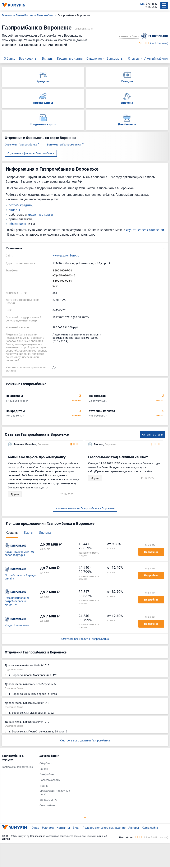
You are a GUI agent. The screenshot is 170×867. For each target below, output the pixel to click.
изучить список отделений (145, 230)
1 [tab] (85, 817)
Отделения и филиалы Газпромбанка (30, 153)
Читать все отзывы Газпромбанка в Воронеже (85, 508)
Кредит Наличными (17, 625)
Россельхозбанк (49, 780)
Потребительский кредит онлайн (20, 577)
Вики (76, 827)
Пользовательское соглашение (104, 827)
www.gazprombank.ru (66, 255)
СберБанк (45, 763)
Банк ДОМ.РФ (48, 799)
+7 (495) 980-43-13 (64, 275)
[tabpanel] (19, 762)
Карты (28, 532)
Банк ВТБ (45, 769)
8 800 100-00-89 (62, 280)
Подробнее (151, 551)
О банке (9, 58)
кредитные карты (40, 214)
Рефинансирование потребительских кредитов (17, 601)
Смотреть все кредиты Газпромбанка (85, 639)
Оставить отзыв (152, 434)
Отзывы (134, 58)
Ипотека (45, 532)
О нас (35, 827)
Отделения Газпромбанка (22, 144)
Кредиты (12, 532)
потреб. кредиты (21, 205)
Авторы (133, 827)
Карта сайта (150, 827)
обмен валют (18, 224)
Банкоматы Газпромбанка (65, 144)
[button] (85, 248)
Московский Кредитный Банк (54, 792)
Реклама (48, 827)
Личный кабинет (156, 58)
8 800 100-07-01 (62, 270)
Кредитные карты (70, 58)
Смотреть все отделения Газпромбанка (85, 740)
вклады (14, 210)
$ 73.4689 (151, 3)
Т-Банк (43, 785)
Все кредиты (28, 58)
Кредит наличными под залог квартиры (19, 553)
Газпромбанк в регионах (17, 767)
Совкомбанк (47, 805)
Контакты (63, 827)
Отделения (94, 58)
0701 (56, 286)
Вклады (47, 58)
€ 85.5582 (151, 7)
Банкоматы (115, 58)
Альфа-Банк (47, 774)
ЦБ (142, 3)
